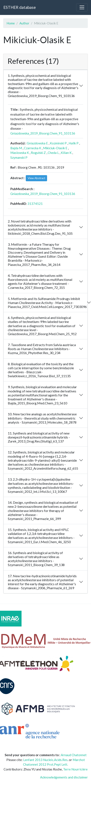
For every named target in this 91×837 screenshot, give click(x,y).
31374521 (35, 203)
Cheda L (53, 153)
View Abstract (36, 178)
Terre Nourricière (75, 769)
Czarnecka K (32, 148)
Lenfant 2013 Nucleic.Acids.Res (45, 760)
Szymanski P (18, 157)
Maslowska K (19, 153)
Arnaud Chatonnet (74, 755)
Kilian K (66, 153)
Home (11, 23)
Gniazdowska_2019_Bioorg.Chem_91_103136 (42, 133)
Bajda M (16, 148)
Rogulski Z (38, 153)
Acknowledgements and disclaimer (64, 777)
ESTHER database (19, 7)
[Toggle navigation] (82, 7)
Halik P (74, 143)
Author (24, 23)
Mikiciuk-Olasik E (55, 148)
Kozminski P (58, 143)
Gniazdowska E (37, 143)
